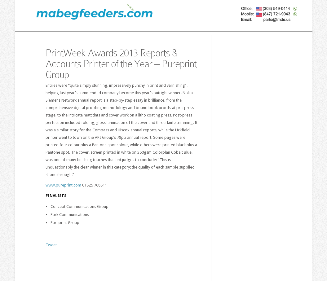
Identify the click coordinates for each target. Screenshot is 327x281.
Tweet (51, 245)
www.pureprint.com (63, 185)
